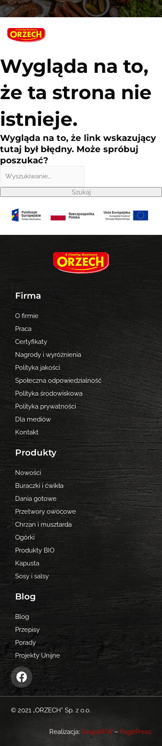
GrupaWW (97, 731)
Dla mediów (33, 419)
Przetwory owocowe (45, 511)
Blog (22, 616)
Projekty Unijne (37, 655)
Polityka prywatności (45, 406)
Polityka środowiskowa (49, 393)
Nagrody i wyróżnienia (48, 354)
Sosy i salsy (32, 576)
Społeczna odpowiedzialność (58, 380)
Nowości (28, 472)
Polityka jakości (37, 367)
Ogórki (25, 537)
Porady (25, 642)
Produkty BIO (34, 550)
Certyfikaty (31, 341)
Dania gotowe (36, 498)
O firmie (26, 315)
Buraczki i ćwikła (39, 485)
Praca (23, 328)
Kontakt (26, 432)
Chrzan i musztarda (43, 524)
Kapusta (27, 563)
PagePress (135, 731)
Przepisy (27, 629)
